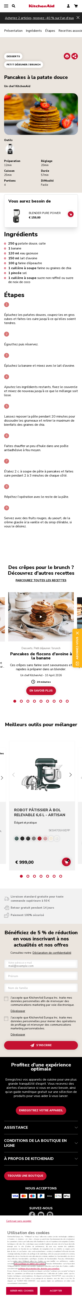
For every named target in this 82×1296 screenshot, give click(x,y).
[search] (13, 6)
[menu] (6, 6)
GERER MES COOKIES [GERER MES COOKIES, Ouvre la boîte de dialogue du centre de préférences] (22, 1290)
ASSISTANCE (41, 1127)
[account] (68, 6)
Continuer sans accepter (19, 1221)
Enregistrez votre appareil (41, 1110)
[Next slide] (70, 775)
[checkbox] (6, 999)
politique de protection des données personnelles (38, 1269)
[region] (41, 1255)
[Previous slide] (13, 775)
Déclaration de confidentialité (52, 953)
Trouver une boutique (25, 1176)
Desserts (13, 56)
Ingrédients (34, 31)
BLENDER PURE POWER (45, 213)
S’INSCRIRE (41, 1045)
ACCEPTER (56, 1290)
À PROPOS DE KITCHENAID (41, 1158)
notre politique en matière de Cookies (29, 1264)
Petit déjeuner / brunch (24, 64)
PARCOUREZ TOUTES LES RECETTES (41, 580)
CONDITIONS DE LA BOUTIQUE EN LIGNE (41, 1143)
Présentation (13, 31)
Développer (18, 1011)
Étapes (50, 31)
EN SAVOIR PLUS (41, 690)
